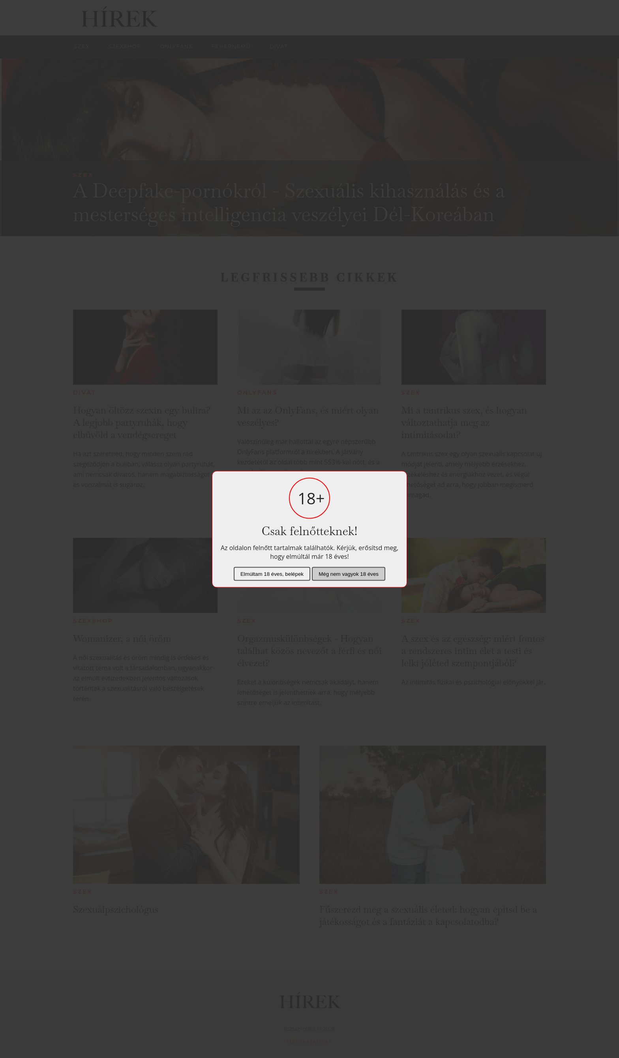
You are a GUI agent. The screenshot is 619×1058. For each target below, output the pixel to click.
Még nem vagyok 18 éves (349, 574)
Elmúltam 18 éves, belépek (272, 574)
